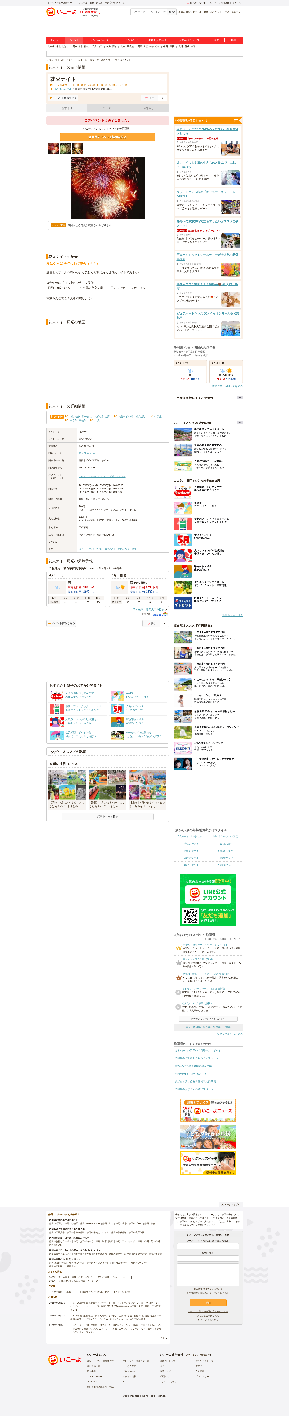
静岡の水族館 (155, 1254)
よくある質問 (129, 1366)
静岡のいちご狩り (140, 1263)
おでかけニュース (189, 40)
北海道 (65, 46)
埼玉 (100, 46)
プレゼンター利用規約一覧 (136, 1361)
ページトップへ (230, 1204)
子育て (215, 40)
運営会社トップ (167, 1361)
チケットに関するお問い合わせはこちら (208, 1311)
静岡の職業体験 (136, 1232)
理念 (162, 1366)
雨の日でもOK (194, 12)
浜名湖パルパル (87, 453)
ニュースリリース (96, 1376)
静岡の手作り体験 (76, 1232)
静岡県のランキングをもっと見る (208, 1019)
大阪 (145, 46)
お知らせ (148, 108)
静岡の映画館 (100, 1254)
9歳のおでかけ (225, 865)
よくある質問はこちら (208, 1315)
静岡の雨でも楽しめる (60, 1254)
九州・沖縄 (183, 46)
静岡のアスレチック (125, 1241)
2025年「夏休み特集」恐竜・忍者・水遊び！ (71, 1277)
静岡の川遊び (55, 1245)
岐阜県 (197, 1027)
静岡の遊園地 (55, 1223)
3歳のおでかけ (225, 843)
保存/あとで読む (196, 3)
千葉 (94, 46)
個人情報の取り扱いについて (208, 1289)
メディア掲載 (129, 1376)
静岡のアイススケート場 (99, 1263)
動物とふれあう (211, 12)
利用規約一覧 (93, 1366)
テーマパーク (91, 549)
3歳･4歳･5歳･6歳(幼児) (132, 416)
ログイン (236, 3)
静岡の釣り (107, 1223)
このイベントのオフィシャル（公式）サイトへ (102, 476)
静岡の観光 (149, 1223)
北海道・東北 (54, 46)
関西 (140, 46)
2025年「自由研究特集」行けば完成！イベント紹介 (75, 1281)
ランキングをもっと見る (228, 1034)
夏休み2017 (111, 549)
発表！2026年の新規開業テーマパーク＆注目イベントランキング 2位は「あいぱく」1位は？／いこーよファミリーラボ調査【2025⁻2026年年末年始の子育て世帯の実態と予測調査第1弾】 (115, 1306)
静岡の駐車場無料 (104, 1241)
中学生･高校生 (78, 420)
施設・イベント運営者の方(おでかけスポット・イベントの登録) (98, 1291)
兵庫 (157, 46)
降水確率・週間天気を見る (148, 609)
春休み (181, 12)
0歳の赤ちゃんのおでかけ (191, 836)
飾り (101, 549)
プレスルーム (129, 1371)
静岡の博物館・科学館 (120, 1254)
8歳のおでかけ (191, 865)
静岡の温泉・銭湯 (58, 1263)
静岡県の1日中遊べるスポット (192, 1073)
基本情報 (67, 108)
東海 (108, 46)
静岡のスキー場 (77, 1263)
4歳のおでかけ (191, 850)
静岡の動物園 (71, 1223)
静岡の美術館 (140, 1254)
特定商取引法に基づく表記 (100, 1387)
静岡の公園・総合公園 (149, 1241)
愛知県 (217, 1027)
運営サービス (166, 1371)
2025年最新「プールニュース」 (113, 1277)
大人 (97, 420)
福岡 (193, 46)
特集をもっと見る (232, 615)
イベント (74, 40)
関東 (75, 46)
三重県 (227, 1027)
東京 (80, 46)
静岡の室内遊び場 (82, 1254)
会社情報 (200, 1371)
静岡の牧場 (121, 1223)
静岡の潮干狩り (121, 1263)
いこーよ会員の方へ (208, 1320)
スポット (55, 40)
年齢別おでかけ (157, 40)
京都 (151, 46)
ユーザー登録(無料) (219, 3)
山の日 (134, 549)
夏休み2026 (123, 549)
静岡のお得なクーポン (60, 1241)
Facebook (92, 1381)
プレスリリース (203, 1376)
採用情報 (164, 1376)
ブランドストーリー (205, 1361)
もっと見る (159, 1338)
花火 (81, 549)
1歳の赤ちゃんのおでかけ (225, 836)
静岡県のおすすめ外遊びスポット (194, 1089)
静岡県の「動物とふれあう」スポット (196, 1058)
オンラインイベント (102, 40)
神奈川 (87, 46)
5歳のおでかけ (225, 850)
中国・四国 (168, 46)
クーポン (107, 108)
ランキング (131, 40)
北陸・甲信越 (127, 46)
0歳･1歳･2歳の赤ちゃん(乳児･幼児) (90, 416)
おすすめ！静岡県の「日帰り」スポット (198, 1050)
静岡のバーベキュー (90, 1223)
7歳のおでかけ (225, 858)
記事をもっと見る (107, 816)
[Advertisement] (108, 310)
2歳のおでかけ (191, 843)
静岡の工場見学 (57, 1232)
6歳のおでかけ (191, 858)
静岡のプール (135, 1223)
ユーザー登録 (55, 1291)
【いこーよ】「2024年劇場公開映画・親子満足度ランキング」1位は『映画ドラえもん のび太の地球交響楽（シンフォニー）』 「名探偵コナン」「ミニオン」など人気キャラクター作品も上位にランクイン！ (115, 1328)
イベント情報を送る (63, 97)
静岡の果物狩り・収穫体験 (62, 1266)
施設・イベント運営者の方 (100, 1361)
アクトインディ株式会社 (198, 1355)
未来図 (199, 1366)
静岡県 (207, 1027)
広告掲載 (91, 1371)
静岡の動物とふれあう (98, 1232)
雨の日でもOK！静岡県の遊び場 (193, 1065)
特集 (233, 40)
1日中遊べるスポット (232, 12)
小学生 (158, 416)
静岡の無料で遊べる (83, 1241)
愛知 (114, 46)
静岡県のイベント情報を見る (107, 137)
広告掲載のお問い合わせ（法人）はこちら (208, 1293)
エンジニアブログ (168, 1381)
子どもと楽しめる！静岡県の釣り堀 (195, 1081)
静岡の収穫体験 (119, 1232)
